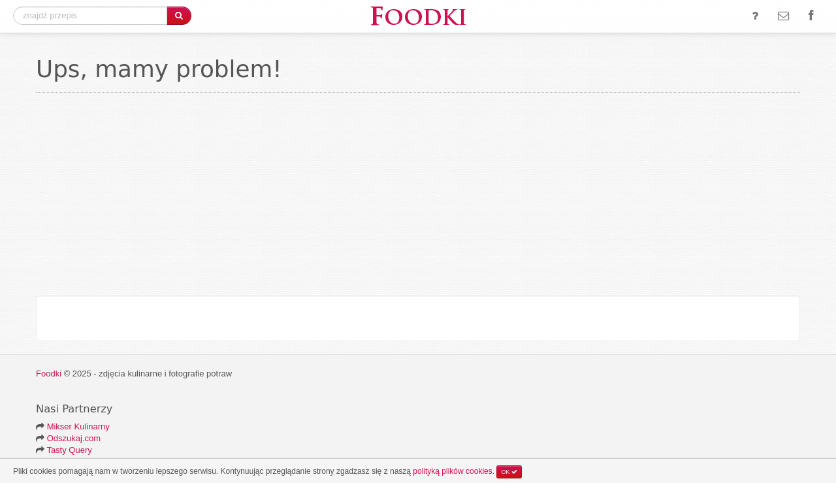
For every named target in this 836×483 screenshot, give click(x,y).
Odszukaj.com (74, 438)
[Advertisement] (418, 197)
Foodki (48, 373)
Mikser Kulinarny (78, 426)
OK (509, 472)
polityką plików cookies (452, 471)
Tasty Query (68, 450)
